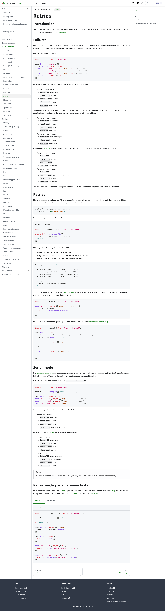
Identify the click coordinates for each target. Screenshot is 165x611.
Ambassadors (112, 598)
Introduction (139, 11)
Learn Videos (20, 595)
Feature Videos (20, 598)
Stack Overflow (68, 588)
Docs (20, 3)
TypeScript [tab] (39, 500)
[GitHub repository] (133, 3)
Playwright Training (23, 591)
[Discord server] (138, 3)
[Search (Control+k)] (154, 3)
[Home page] (35, 9)
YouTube (111, 591)
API (37, 3)
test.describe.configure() (98, 322)
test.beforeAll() (72, 493)
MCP (26, 3)
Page (63, 491)
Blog (110, 595)
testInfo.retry (68, 292)
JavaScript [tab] (51, 500)
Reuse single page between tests (145, 23)
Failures (137, 14)
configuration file (66, 32)
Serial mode (139, 20)
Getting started (21, 588)
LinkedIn (65, 598)
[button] (16, 9)
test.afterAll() (95, 493)
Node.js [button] (44, 3)
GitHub (111, 588)
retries (47, 148)
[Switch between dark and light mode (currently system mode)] (142, 3)
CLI (32, 3)
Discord (65, 591)
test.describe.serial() (45, 373)
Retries (137, 17)
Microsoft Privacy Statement (119, 601)
